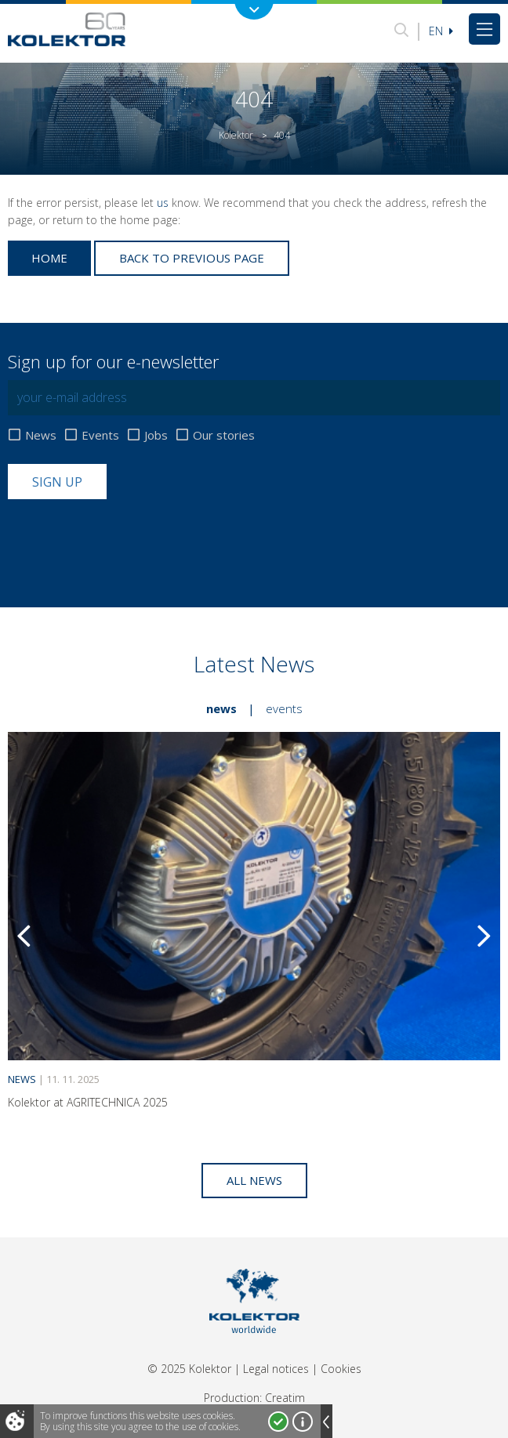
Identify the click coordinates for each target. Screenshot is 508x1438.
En (441, 31)
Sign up (57, 482)
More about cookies (302, 1421)
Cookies (341, 1368)
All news (254, 1180)
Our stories (224, 435)
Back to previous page (191, 258)
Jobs (156, 435)
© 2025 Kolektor (189, 1368)
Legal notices (276, 1368)
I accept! (278, 1421)
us (163, 202)
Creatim (285, 1397)
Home (49, 258)
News (40, 435)
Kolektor (236, 135)
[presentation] (127, 537)
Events (100, 435)
